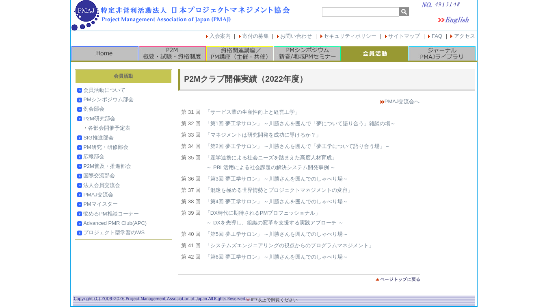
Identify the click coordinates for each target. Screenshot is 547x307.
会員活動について (104, 90)
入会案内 (220, 36)
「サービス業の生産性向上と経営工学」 (252, 112)
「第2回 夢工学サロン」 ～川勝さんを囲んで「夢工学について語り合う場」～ (297, 146)
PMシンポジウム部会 (108, 99)
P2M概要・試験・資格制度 (172, 53)
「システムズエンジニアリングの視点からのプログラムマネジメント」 (289, 245)
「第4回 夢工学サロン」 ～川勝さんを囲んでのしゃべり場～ (276, 201)
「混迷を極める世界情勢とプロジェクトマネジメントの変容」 (279, 190)
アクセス (464, 36)
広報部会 (93, 156)
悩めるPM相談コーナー (111, 214)
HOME (104, 53)
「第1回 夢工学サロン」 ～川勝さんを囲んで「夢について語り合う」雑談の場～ (300, 123)
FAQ (437, 36)
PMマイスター (100, 204)
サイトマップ (404, 36)
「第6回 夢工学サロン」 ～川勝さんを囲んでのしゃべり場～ (276, 257)
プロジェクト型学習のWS (114, 232)
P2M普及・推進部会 (107, 166)
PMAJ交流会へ (402, 101)
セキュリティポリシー (350, 36)
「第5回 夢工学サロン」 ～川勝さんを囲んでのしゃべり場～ (276, 234)
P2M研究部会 (99, 118)
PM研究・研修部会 (105, 147)
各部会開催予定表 (109, 128)
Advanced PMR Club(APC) (115, 223)
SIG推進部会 (98, 138)
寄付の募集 (255, 36)
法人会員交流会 (101, 185)
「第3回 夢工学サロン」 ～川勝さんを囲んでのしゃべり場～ (276, 179)
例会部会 (93, 109)
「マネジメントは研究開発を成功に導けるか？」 (263, 135)
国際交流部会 (99, 175)
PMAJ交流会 (98, 195)
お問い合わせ (296, 36)
